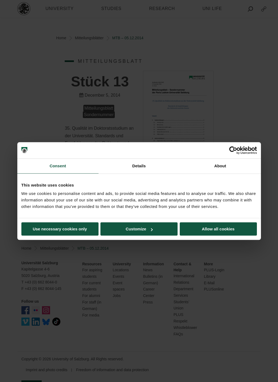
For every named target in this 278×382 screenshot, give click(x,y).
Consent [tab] (58, 166)
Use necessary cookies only (60, 229)
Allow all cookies (218, 229)
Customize (139, 229)
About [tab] (220, 166)
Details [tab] (139, 166)
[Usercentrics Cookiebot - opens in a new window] (233, 150)
